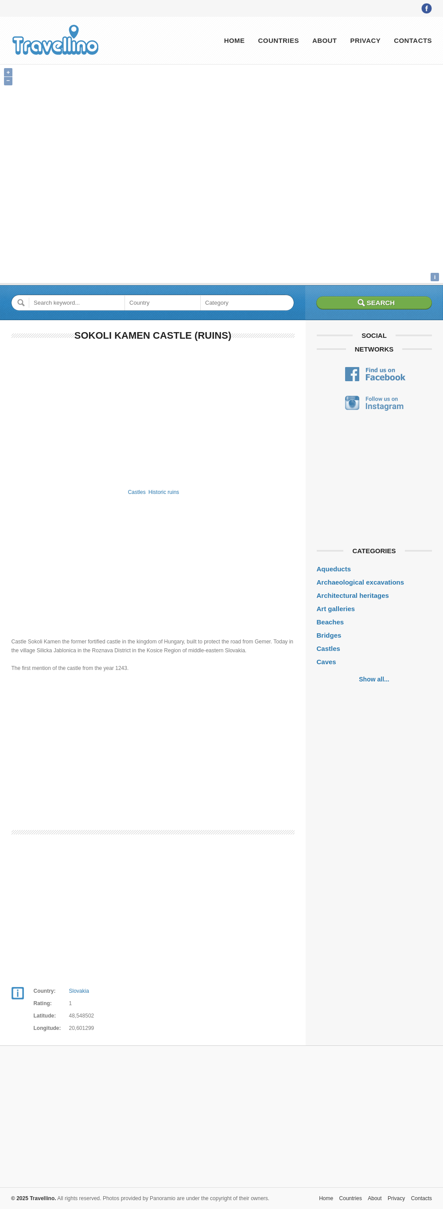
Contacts (413, 40)
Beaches (330, 622)
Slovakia (79, 991)
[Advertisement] (153, 413)
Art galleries (336, 608)
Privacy (365, 40)
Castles (137, 492)
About (324, 40)
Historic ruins (163, 492)
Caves (326, 662)
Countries (278, 40)
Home (234, 40)
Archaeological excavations (360, 582)
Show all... (374, 679)
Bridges (329, 635)
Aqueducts (334, 569)
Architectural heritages (353, 595)
